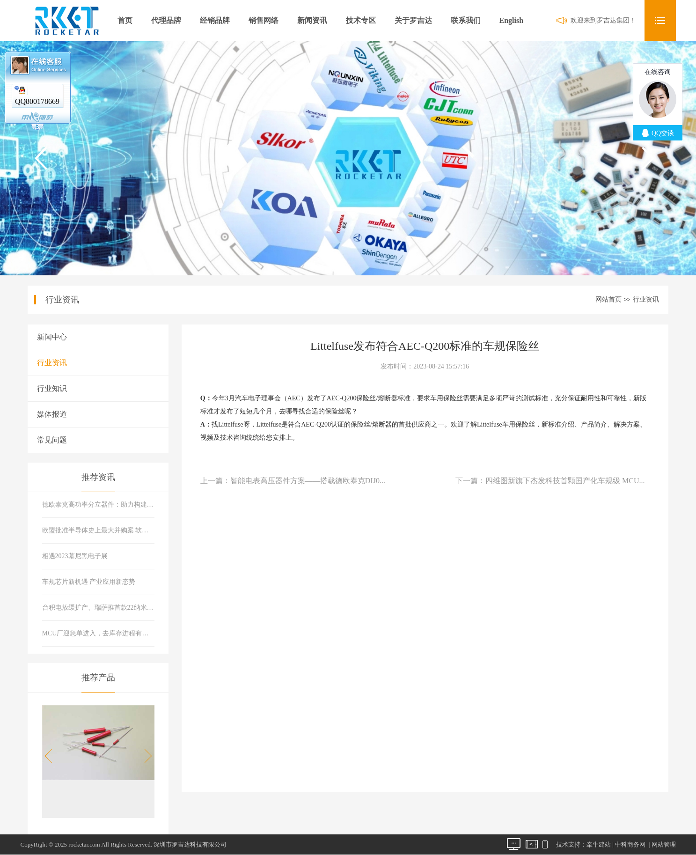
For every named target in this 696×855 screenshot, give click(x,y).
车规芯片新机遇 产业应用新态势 (89, 581)
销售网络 (263, 20)
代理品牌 (166, 20)
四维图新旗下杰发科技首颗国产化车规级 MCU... (565, 481)
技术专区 (361, 20)
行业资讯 (646, 299)
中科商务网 (630, 844)
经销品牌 (215, 20)
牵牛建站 (598, 844)
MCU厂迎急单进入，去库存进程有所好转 (98, 633)
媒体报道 (52, 414)
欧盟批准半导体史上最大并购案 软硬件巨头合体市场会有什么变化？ (98, 530)
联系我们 (466, 20)
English (511, 20)
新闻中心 (52, 337)
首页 (124, 20)
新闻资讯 (312, 20)
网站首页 (608, 299)
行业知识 (52, 388)
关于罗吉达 (413, 20)
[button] (145, 756)
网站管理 (664, 844)
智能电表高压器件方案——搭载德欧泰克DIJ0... (307, 481)
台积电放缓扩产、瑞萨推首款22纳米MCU (98, 607)
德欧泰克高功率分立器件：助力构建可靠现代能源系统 (98, 504)
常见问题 (52, 440)
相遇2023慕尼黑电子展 (75, 556)
